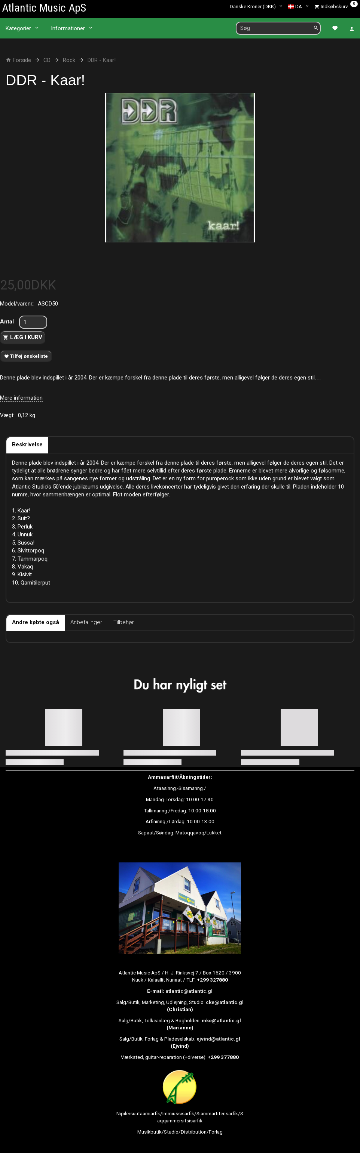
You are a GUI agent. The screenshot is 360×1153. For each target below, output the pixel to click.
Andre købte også (35, 622)
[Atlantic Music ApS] (44, 7)
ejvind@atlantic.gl (218, 1039)
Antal (7, 321)
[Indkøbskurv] (336, 6)
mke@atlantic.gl (221, 1020)
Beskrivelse (27, 444)
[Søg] (316, 28)
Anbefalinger (86, 622)
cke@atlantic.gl (225, 1002)
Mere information (21, 397)
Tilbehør (123, 622)
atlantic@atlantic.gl (189, 991)
